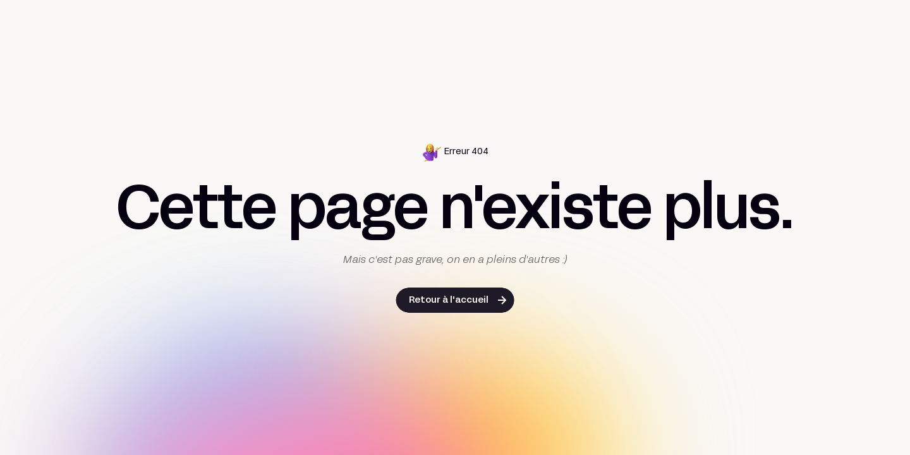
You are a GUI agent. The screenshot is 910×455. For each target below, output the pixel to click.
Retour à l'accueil (448, 300)
